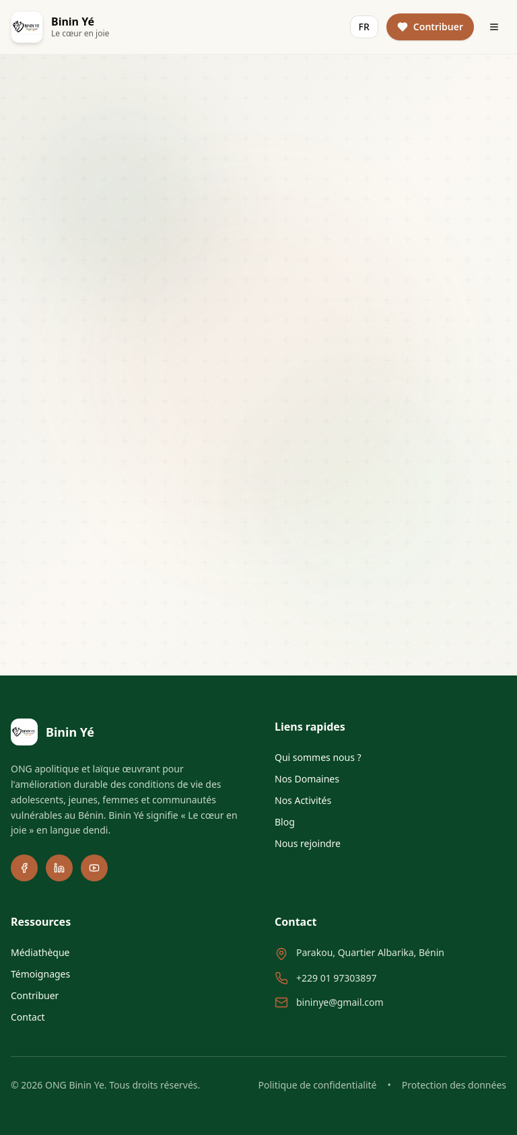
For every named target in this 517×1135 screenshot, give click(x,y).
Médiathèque (40, 952)
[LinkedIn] (59, 867)
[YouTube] (94, 867)
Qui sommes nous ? (318, 757)
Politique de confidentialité (317, 1084)
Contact (28, 1017)
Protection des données (454, 1084)
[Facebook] (24, 867)
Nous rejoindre (308, 843)
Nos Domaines (307, 778)
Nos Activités (303, 800)
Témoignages (40, 973)
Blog (285, 821)
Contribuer (35, 995)
